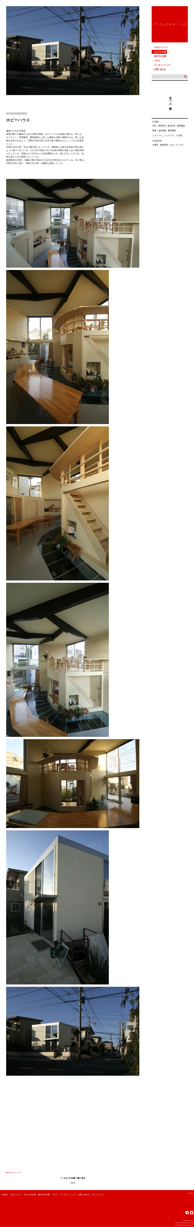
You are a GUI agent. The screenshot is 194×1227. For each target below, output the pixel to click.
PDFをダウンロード (14, 1172)
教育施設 (172, 130)
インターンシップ (162, 65)
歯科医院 (164, 145)
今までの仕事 (160, 52)
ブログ (157, 60)
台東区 (155, 145)
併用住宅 (162, 126)
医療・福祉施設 (159, 130)
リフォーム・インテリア (163, 135)
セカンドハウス (177, 145)
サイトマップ (98, 1194)
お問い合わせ (160, 69)
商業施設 (181, 126)
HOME (5, 1194)
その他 (179, 135)
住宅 (154, 126)
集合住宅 (172, 126)
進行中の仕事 (160, 56)
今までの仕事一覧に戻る (74, 1178)
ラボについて (161, 47)
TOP (190, 1193)
